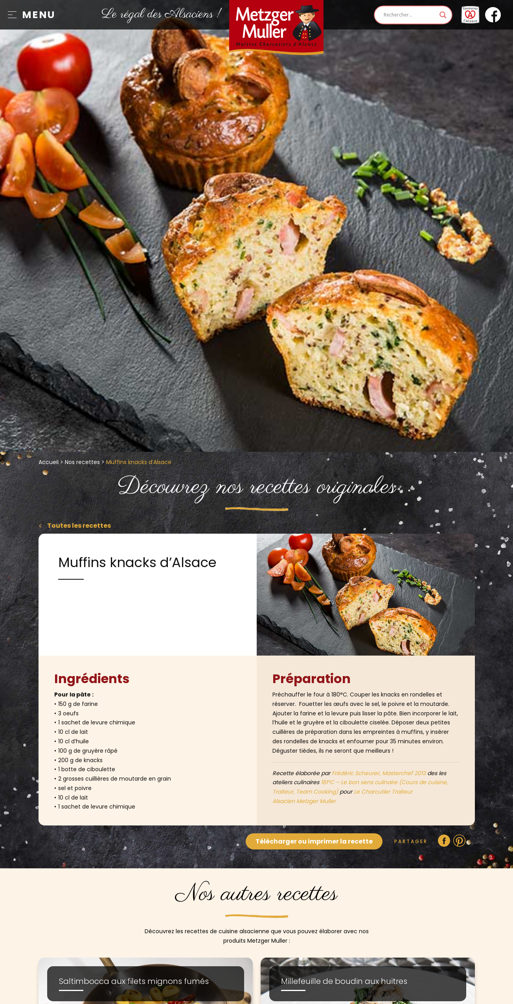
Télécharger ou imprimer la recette (314, 841)
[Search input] (410, 14)
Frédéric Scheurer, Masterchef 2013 (379, 773)
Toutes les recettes (78, 525)
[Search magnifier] (443, 14)
